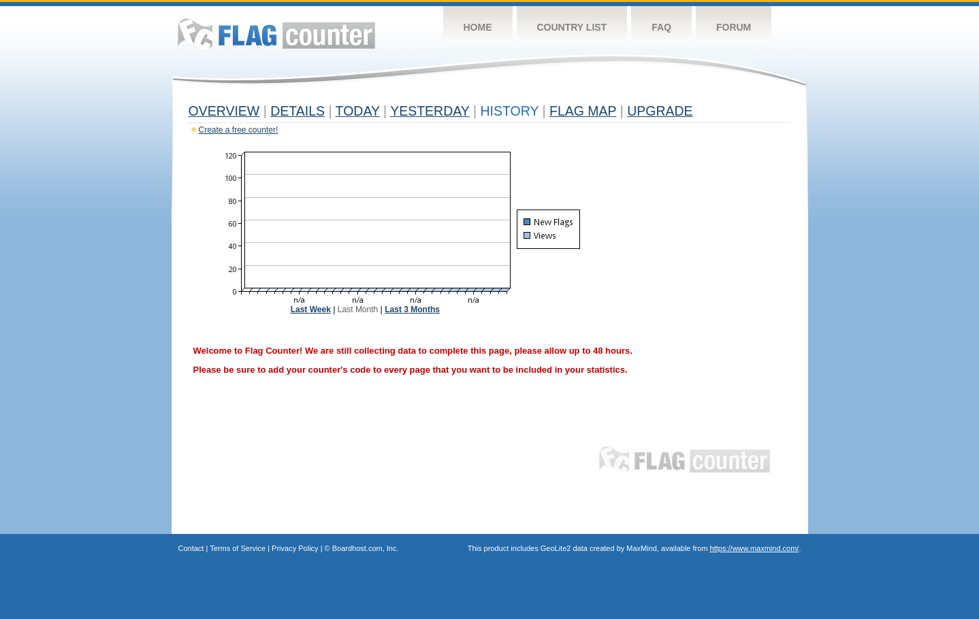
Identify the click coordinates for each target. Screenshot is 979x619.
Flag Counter (276, 33)
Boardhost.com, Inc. (365, 548)
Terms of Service (238, 548)
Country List (572, 27)
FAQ (661, 27)
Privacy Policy (295, 548)
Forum (733, 27)
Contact (191, 548)
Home (478, 27)
